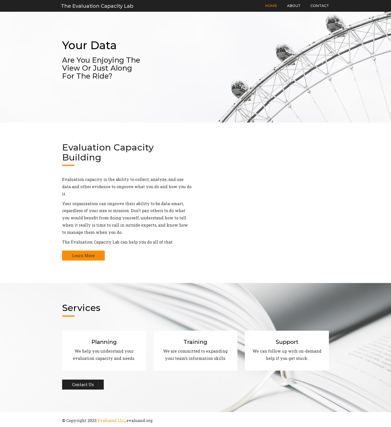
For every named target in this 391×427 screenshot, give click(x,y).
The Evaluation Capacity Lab (97, 6)
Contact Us (83, 384)
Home (271, 5)
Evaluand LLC (111, 420)
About (293, 5)
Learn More (83, 255)
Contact (319, 5)
